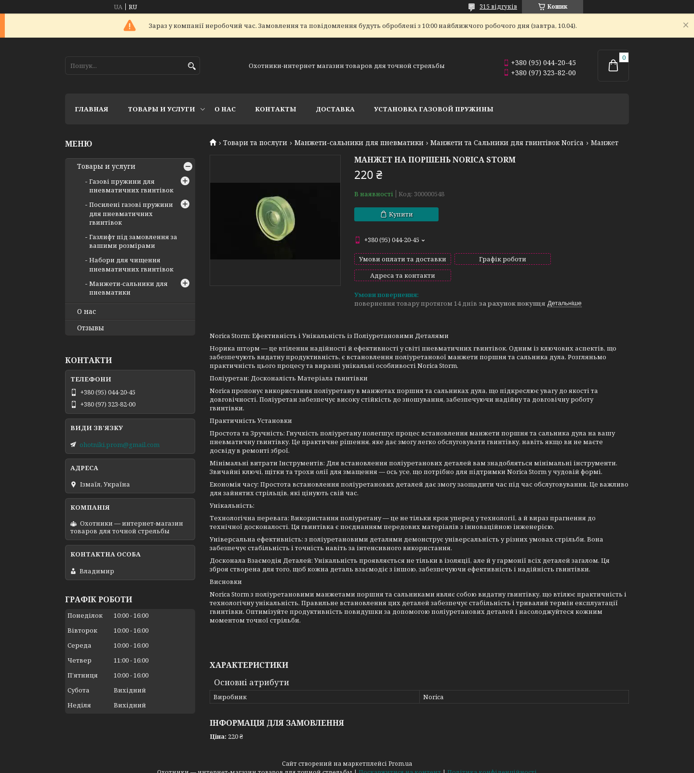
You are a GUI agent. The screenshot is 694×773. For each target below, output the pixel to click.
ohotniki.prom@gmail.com (120, 444)
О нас (225, 109)
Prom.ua (400, 755)
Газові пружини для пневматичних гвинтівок (131, 185)
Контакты (275, 109)
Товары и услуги (161, 109)
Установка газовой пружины (434, 109)
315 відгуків (498, 6)
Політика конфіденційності (492, 763)
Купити (401, 214)
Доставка (335, 109)
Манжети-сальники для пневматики (359, 143)
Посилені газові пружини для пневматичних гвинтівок (131, 213)
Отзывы (90, 328)
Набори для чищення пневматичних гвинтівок (131, 264)
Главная (91, 109)
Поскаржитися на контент (400, 763)
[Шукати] (191, 66)
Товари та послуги (255, 143)
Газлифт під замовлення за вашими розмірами (133, 241)
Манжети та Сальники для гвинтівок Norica (507, 143)
